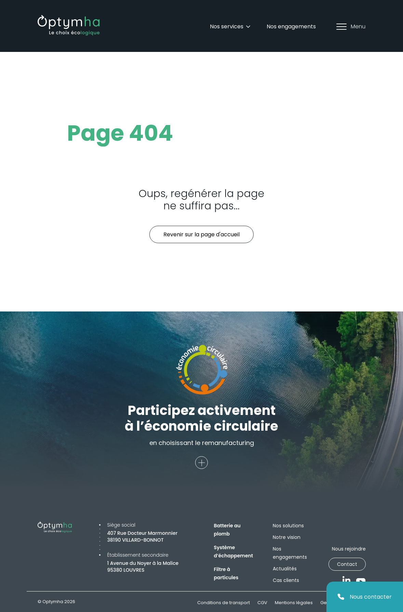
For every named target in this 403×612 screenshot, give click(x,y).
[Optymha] (68, 25)
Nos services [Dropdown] (231, 26)
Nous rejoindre (349, 548)
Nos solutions (288, 525)
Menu (351, 26)
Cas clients (286, 580)
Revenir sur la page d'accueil (201, 234)
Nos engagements (291, 26)
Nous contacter (364, 597)
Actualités (285, 568)
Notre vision (286, 537)
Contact (347, 564)
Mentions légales (294, 602)
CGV (262, 602)
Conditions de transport (223, 602)
